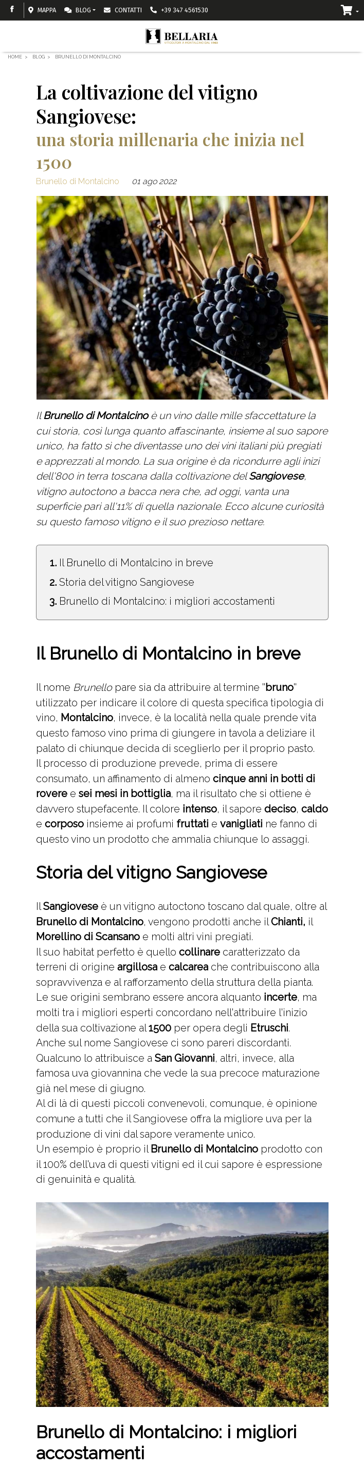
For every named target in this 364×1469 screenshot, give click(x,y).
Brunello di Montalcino (77, 181)
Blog (77, 10)
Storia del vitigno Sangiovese (126, 582)
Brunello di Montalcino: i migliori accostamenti (167, 601)
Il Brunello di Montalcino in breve (136, 563)
